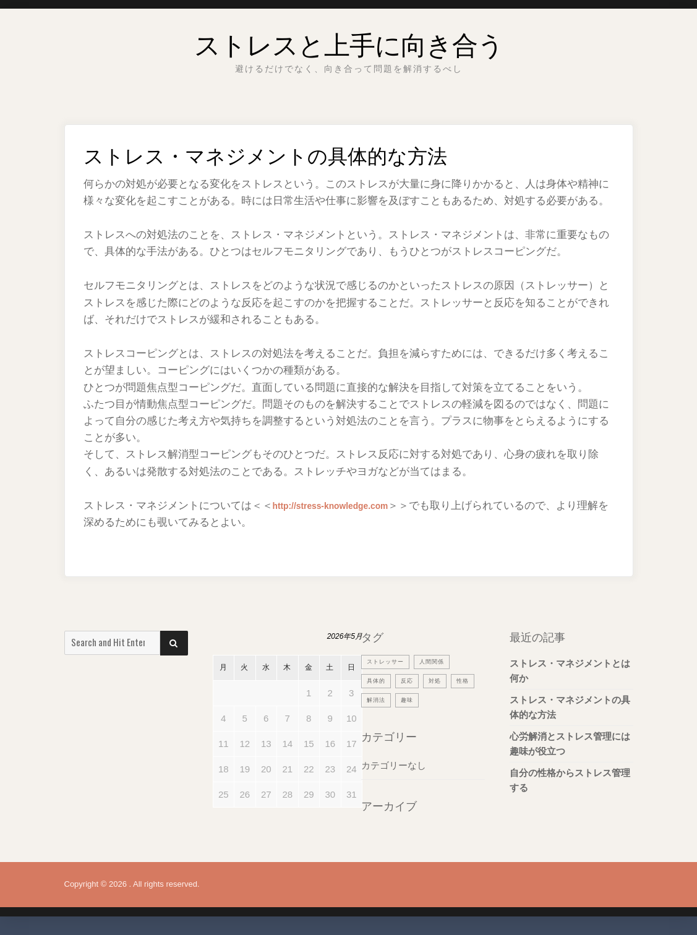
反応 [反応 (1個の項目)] (411, 680)
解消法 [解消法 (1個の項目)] (408, 699)
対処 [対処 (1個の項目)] (442, 680)
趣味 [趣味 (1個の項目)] (442, 699)
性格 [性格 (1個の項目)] (374, 699)
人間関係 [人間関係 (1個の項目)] (441, 661)
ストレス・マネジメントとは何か (570, 670)
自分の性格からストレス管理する (570, 780)
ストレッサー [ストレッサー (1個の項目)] (389, 661)
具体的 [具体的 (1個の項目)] (378, 680)
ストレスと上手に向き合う (349, 40)
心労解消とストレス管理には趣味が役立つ (570, 743)
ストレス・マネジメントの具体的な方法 (570, 707)
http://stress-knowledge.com (344, 505)
